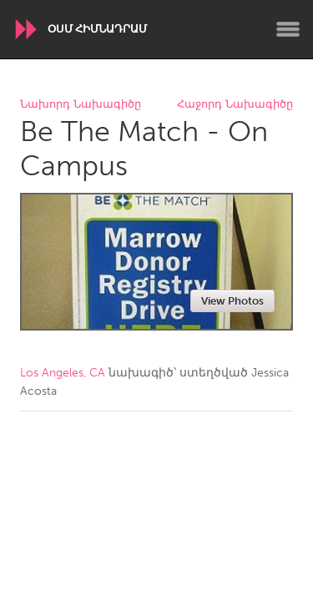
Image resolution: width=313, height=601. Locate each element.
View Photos (232, 301)
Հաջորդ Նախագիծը (235, 104)
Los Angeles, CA (62, 373)
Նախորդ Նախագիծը (80, 104)
